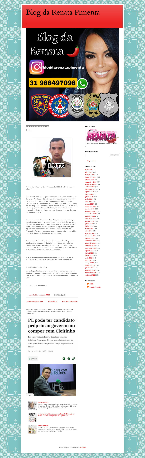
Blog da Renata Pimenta (63, 12)
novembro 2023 (91, 243)
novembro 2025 (91, 184)
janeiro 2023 (89, 268)
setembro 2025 (90, 189)
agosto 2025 (89, 192)
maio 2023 (89, 258)
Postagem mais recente (35, 301)
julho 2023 (89, 253)
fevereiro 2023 (90, 265)
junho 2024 (89, 226)
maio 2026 (89, 170)
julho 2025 (89, 194)
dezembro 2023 (90, 241)
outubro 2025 (90, 187)
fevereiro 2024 (90, 236)
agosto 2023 (89, 251)
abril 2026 (88, 172)
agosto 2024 (89, 221)
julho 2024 (89, 223)
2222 (91, 284)
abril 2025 (88, 202)
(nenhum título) (43, 402)
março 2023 (89, 263)
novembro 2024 (91, 214)
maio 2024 (89, 228)
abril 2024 (88, 231)
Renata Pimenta (95, 287)
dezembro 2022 (90, 270)
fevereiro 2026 (90, 177)
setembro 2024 (90, 219)
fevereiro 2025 (90, 206)
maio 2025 (89, 199)
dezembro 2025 (90, 182)
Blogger (83, 447)
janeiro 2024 (89, 238)
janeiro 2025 (89, 209)
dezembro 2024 (91, 211)
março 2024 (89, 233)
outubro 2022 (90, 275)
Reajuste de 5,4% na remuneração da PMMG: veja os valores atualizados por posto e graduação (56, 415)
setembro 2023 (90, 248)
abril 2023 (88, 260)
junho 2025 (89, 197)
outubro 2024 (90, 216)
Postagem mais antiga (70, 301)
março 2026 (89, 174)
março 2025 (89, 204)
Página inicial (52, 301)
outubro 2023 (90, 246)
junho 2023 (89, 255)
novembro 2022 (91, 273)
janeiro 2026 (89, 179)
